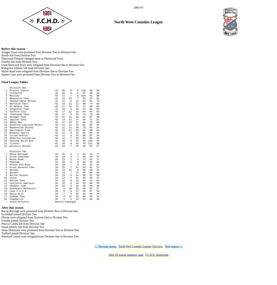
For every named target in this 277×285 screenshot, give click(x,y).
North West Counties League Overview (141, 270)
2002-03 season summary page (125, 279)
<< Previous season (106, 270)
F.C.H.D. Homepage (157, 279)
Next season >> (173, 270)
